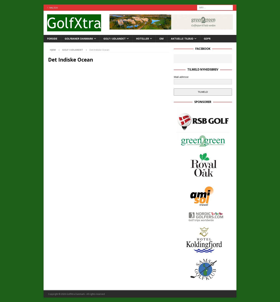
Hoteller (142, 38)
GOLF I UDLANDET (114, 38)
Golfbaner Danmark (79, 38)
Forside (52, 38)
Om (161, 38)
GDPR (207, 38)
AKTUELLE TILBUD (182, 38)
